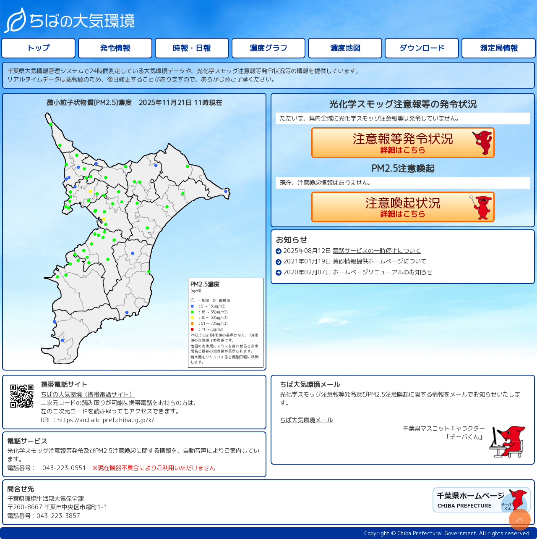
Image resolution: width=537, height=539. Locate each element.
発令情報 (115, 48)
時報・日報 (192, 48)
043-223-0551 (64, 468)
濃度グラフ (268, 48)
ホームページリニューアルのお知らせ (383, 272)
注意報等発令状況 (403, 142)
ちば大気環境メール (306, 420)
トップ (38, 48)
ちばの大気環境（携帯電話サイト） (88, 394)
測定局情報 (499, 48)
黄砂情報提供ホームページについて (380, 261)
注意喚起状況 (403, 207)
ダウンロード (422, 48)
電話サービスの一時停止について (377, 251)
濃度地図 (345, 48)
